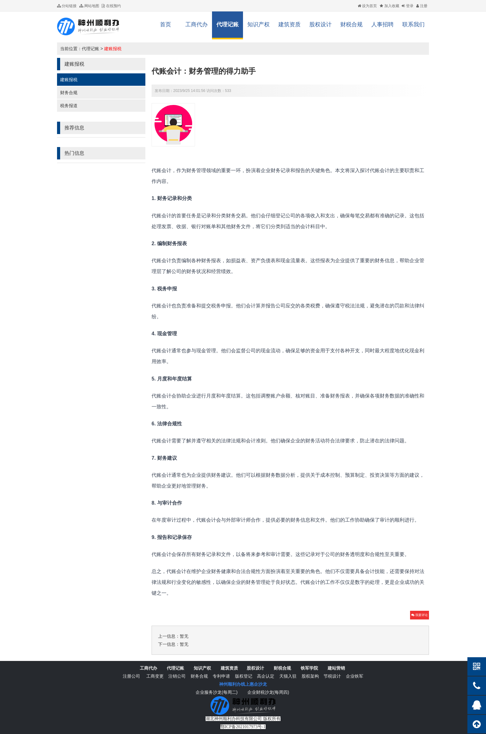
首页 (165, 24)
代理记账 (227, 24)
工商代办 (196, 24)
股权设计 (320, 24)
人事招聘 (382, 24)
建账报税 (113, 48)
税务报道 (68, 105)
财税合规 (351, 24)
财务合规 (68, 92)
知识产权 (258, 24)
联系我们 (413, 24)
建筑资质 (289, 24)
